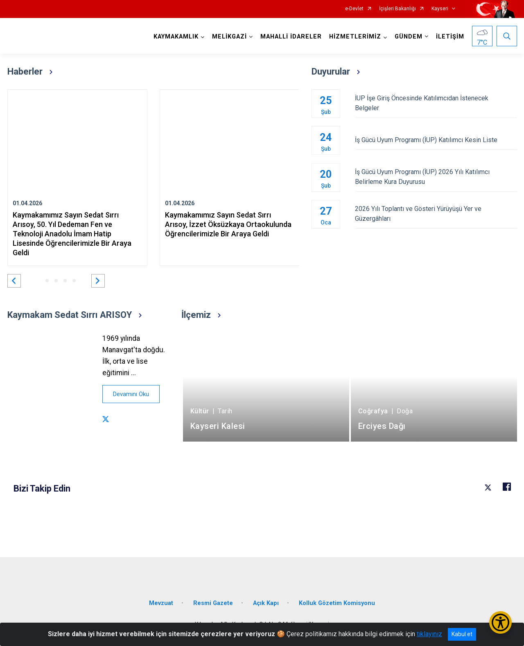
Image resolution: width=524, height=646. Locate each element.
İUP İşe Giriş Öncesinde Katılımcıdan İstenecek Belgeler (436, 103)
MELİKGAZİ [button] (229, 36)
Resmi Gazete (213, 603)
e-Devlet (354, 8)
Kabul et (462, 634)
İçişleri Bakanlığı (397, 8)
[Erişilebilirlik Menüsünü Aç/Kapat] (500, 622)
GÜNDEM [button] (408, 36)
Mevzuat (161, 603)
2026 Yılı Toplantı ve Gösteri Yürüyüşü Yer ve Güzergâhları (436, 213)
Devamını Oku (131, 394)
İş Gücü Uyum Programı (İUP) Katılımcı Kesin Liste (436, 140)
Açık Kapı (266, 603)
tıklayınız (429, 634)
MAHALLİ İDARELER (291, 36)
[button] (14, 281)
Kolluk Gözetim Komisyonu (337, 603)
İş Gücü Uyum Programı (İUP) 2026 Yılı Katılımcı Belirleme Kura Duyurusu (436, 177)
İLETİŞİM (450, 36)
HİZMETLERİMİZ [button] (355, 36)
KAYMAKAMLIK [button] (176, 36)
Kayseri (439, 8)
